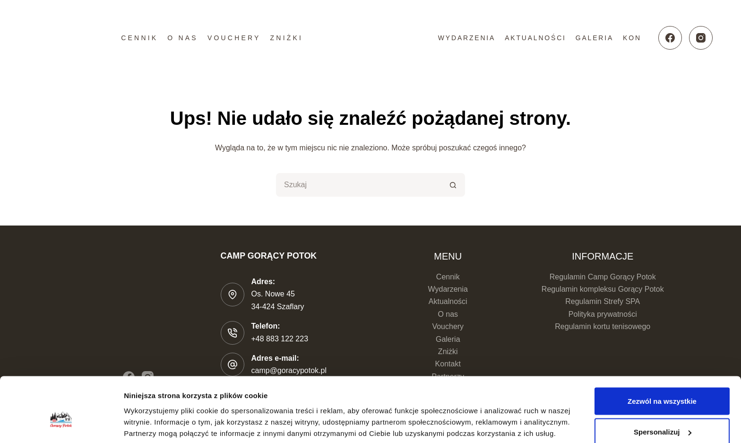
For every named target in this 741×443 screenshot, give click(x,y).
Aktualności (535, 38)
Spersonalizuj (662, 387)
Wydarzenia (466, 38)
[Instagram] (701, 38)
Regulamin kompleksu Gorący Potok (603, 289)
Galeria (594, 38)
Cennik (139, 38)
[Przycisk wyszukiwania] (453, 185)
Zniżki (286, 38)
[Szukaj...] (358, 185)
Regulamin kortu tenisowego (602, 326)
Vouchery (234, 38)
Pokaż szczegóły (152, 414)
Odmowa (662, 418)
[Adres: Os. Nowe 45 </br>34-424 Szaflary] (232, 294)
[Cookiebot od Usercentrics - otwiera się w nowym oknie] (61, 424)
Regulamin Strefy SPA (602, 301)
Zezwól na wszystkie (662, 356)
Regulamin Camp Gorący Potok (603, 277)
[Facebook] (670, 38)
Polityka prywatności (603, 314)
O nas (182, 38)
